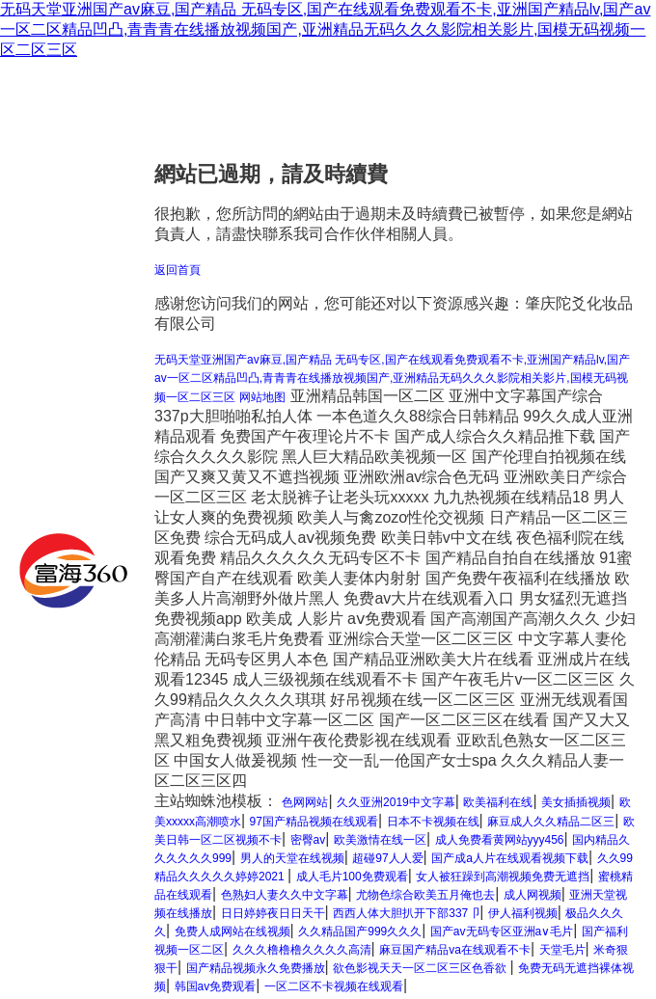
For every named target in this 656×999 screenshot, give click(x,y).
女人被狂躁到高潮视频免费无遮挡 (502, 876)
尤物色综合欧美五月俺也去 (425, 895)
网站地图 (262, 397)
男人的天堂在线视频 (292, 858)
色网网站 (305, 802)
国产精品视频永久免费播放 (255, 968)
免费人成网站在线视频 (232, 931)
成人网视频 (532, 895)
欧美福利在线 (498, 802)
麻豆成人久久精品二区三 (551, 821)
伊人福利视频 (523, 913)
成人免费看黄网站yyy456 (499, 840)
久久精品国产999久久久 (360, 931)
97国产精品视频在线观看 (314, 821)
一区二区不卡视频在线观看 (333, 986)
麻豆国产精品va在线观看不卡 (455, 950)
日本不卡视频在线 (433, 821)
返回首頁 (177, 270)
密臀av (308, 840)
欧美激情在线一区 (380, 840)
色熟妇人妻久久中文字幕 (284, 895)
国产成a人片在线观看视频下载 (509, 858)
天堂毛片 (562, 950)
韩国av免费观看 (216, 986)
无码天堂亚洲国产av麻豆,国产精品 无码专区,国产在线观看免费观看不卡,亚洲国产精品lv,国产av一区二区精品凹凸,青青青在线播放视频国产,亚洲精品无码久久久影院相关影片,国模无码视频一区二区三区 (325, 29)
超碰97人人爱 (387, 858)
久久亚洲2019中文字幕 (396, 802)
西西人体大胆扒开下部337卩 (406, 913)
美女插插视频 (576, 802)
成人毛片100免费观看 (352, 876)
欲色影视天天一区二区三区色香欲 (421, 968)
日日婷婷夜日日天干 (273, 913)
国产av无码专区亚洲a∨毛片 (501, 931)
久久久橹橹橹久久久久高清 (301, 950)
